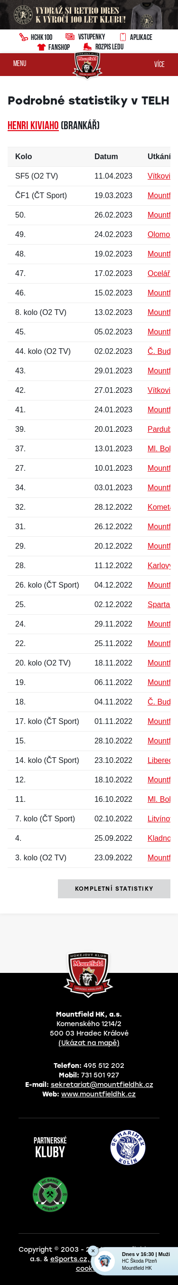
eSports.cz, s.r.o (78, 1259)
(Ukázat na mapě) (89, 1043)
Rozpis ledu (103, 45)
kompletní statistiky (114, 888)
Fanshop (53, 46)
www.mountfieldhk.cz (98, 1094)
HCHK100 (35, 36)
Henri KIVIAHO (33, 126)
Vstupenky (85, 36)
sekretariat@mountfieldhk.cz (102, 1085)
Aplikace (135, 36)
